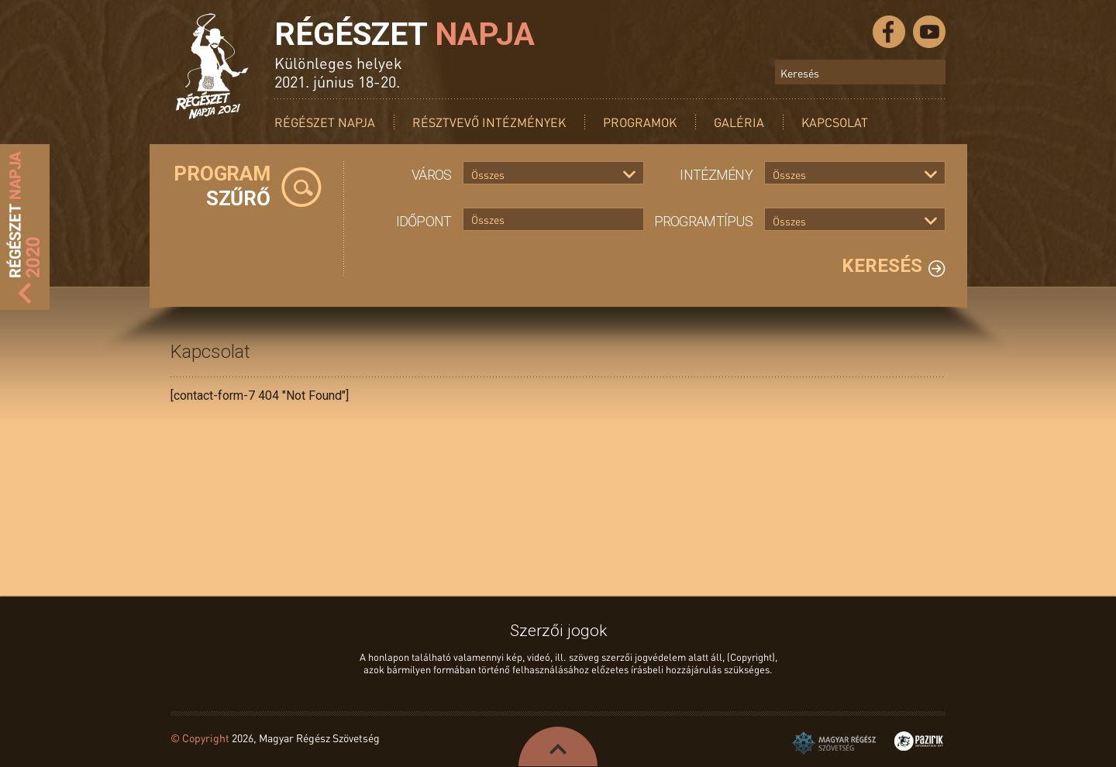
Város (431, 175)
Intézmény (716, 175)
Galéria (739, 122)
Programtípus (703, 221)
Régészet (404, 34)
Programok (640, 122)
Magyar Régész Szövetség (834, 743)
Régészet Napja (324, 122)
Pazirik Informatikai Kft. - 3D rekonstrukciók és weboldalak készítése (918, 741)
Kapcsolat (834, 122)
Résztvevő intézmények (489, 122)
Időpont (424, 221)
